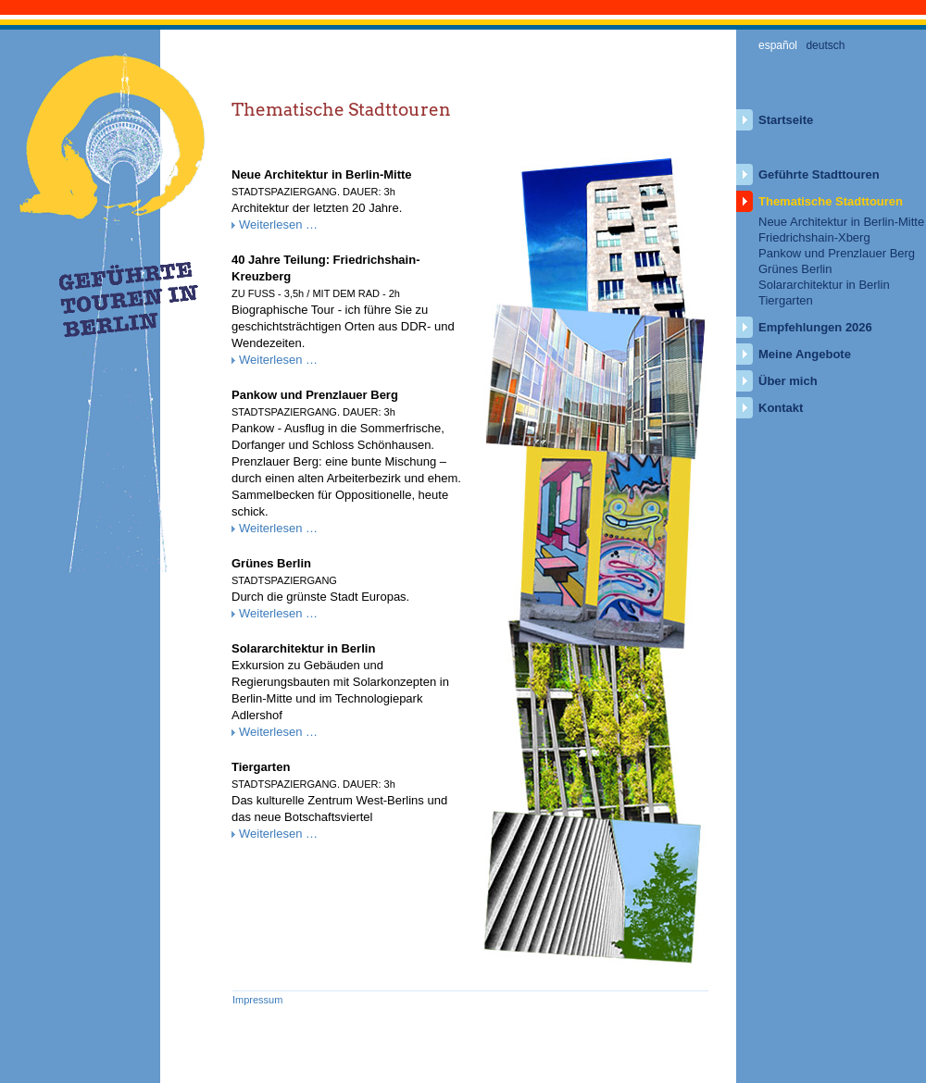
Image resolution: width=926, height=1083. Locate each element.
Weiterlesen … (278, 224)
